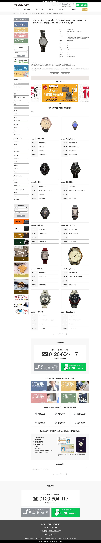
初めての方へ (27, 9)
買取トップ (16, 9)
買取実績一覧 (60, 334)
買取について (62, 9)
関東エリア (41, 414)
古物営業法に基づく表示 (29, 538)
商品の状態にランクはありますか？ (40, 469)
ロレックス (16, 141)
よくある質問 (73, 9)
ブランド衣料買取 (18, 176)
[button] (59, 103)
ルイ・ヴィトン (17, 120)
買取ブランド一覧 (39, 9)
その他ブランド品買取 (19, 189)
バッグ (15, 111)
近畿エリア (61, 414)
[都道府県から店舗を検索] (21, 52)
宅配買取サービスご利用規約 (51, 538)
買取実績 (19, 13)
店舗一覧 (51, 9)
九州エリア (81, 423)
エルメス (16, 114)
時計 (67, 33)
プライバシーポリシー (40, 538)
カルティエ (16, 158)
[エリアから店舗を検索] (21, 50)
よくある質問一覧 (60, 474)
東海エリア (41, 423)
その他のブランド (70, 29)
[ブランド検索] (21, 210)
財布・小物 (16, 124)
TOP (14, 13)
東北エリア (61, 423)
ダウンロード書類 (73, 538)
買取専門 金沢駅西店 (71, 56)
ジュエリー (16, 155)
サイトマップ (65, 538)
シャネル (16, 117)
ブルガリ (16, 162)
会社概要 (59, 538)
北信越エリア (81, 414)
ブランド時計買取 (18, 138)
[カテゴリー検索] (21, 207)
